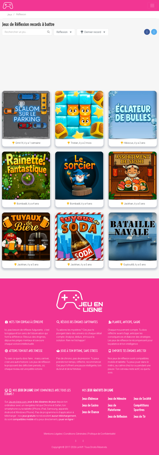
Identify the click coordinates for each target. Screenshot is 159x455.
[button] (147, 32)
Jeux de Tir (140, 417)
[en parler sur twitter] (83, 440)
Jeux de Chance (90, 412)
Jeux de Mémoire (117, 399)
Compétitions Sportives (141, 407)
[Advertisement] (79, 63)
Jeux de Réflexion (117, 417)
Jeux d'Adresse (90, 399)
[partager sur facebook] (76, 440)
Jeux (9, 14)
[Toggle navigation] (152, 5)
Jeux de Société (142, 399)
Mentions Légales (53, 433)
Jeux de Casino (90, 405)
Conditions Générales (75, 433)
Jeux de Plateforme (114, 407)
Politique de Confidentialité (101, 433)
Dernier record (93, 32)
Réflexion (21, 14)
